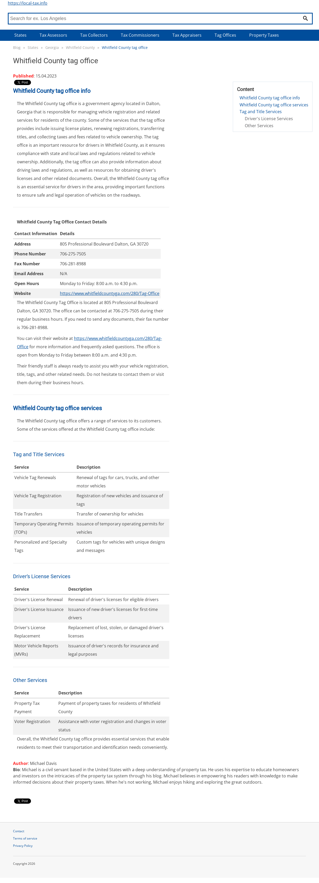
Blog (17, 47)
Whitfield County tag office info (270, 98)
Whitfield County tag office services (274, 105)
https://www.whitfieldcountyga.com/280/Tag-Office (109, 293)
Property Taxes (264, 35)
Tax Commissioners (140, 35)
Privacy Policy (23, 845)
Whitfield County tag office (125, 47)
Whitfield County (80, 47)
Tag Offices (225, 35)
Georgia (52, 47)
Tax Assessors (53, 35)
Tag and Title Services (261, 111)
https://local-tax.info (27, 3)
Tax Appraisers (187, 35)
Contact (18, 831)
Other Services (259, 125)
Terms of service (25, 838)
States (20, 35)
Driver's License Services (269, 118)
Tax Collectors (94, 35)
